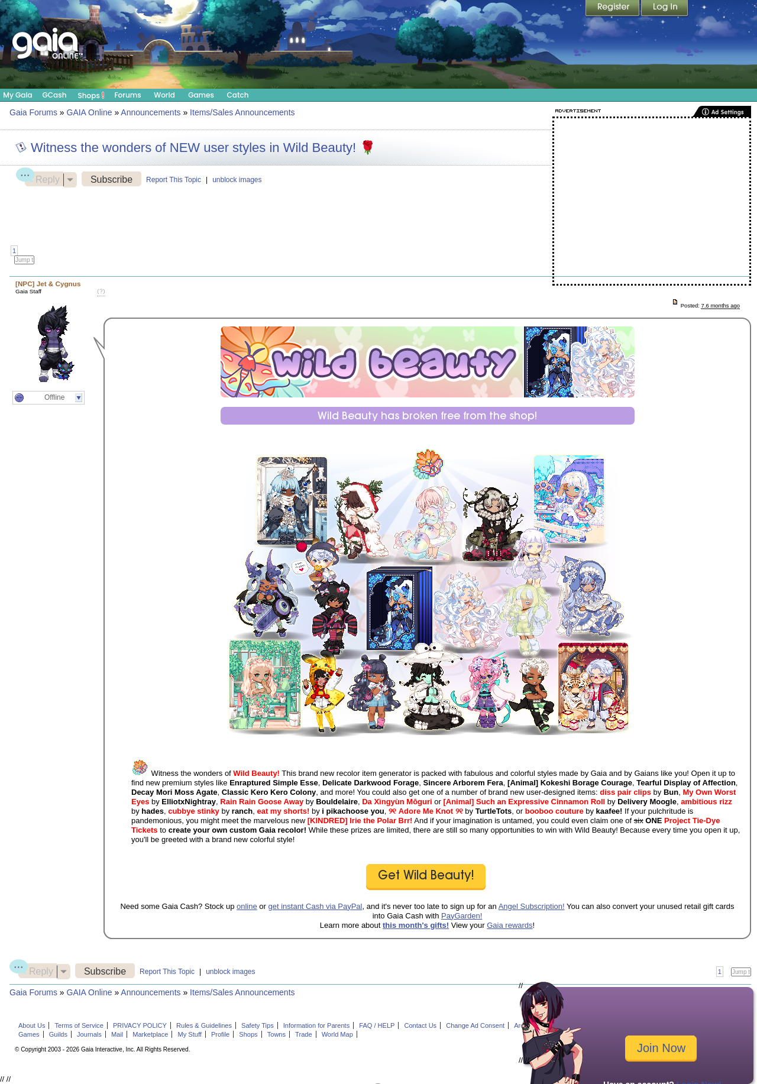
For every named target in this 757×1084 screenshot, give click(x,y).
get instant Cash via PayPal (315, 906)
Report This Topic (173, 180)
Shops (91, 95)
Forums (127, 95)
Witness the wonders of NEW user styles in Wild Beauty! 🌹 (203, 147)
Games (201, 95)
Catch (238, 95)
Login (664, 9)
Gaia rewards (509, 925)
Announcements (150, 112)
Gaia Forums (33, 112)
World (164, 95)
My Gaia (17, 95)
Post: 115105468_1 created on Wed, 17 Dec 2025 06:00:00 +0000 (675, 303)
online (247, 906)
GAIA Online (89, 112)
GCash (55, 95)
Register (613, 9)
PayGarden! (461, 915)
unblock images (236, 180)
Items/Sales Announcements (242, 112)
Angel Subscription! (532, 906)
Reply (42, 178)
